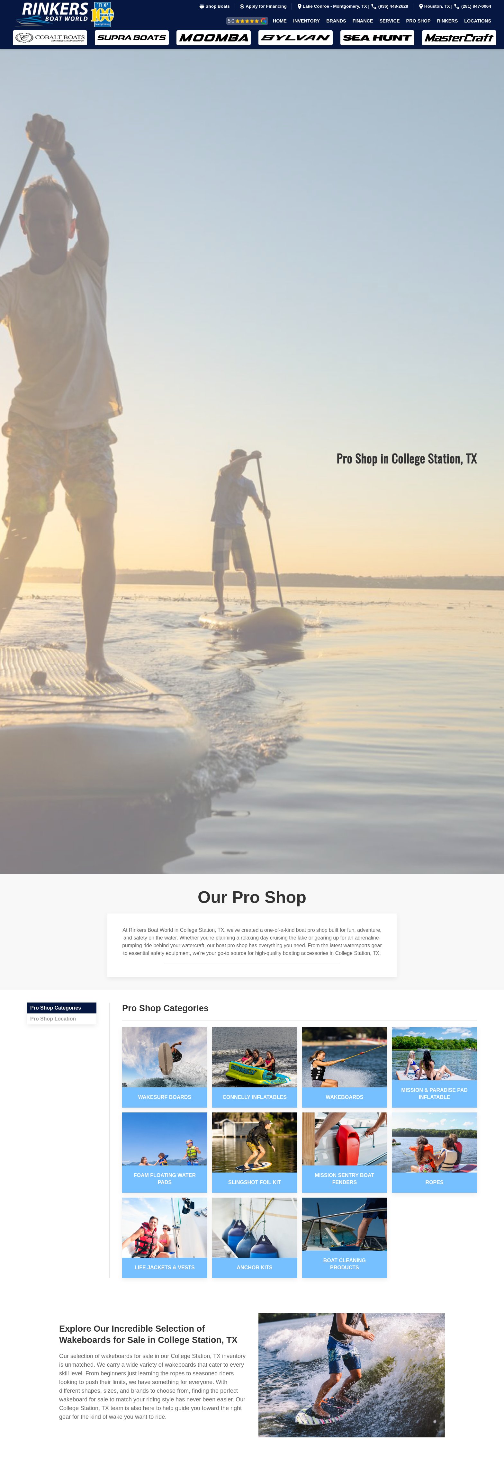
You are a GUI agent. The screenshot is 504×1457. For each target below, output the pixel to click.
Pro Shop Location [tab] (53, 1018)
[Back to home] (69, 14)
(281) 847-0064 (472, 6)
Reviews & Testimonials (240, 21)
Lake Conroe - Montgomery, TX (332, 6)
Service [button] (390, 20)
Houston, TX (434, 6)
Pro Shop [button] (418, 20)
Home (280, 20)
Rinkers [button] (447, 20)
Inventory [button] (306, 20)
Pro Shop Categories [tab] (55, 1008)
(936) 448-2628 (389, 6)
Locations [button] (477, 20)
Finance (363, 20)
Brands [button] (336, 20)
